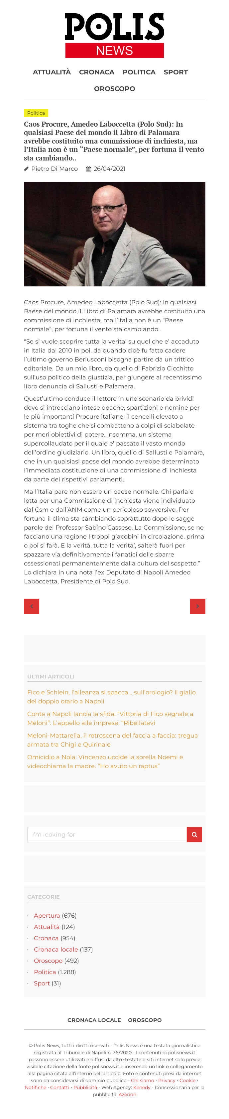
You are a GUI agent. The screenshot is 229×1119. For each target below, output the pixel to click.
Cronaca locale (56, 949)
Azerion (127, 1094)
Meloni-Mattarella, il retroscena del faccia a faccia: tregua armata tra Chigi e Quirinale (112, 740)
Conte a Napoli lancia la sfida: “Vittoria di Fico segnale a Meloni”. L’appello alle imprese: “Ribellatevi (110, 718)
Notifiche (35, 1087)
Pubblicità (85, 1087)
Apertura (47, 915)
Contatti (59, 1087)
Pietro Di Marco (54, 168)
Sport (176, 72)
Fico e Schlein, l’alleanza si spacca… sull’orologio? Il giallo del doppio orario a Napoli (111, 697)
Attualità (52, 72)
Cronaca (96, 72)
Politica (139, 72)
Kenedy (142, 1087)
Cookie (187, 1080)
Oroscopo (114, 89)
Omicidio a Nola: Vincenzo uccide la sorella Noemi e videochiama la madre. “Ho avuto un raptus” (105, 762)
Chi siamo (142, 1080)
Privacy (166, 1080)
